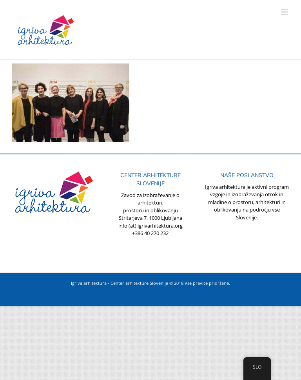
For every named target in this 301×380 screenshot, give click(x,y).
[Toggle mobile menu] (285, 12)
